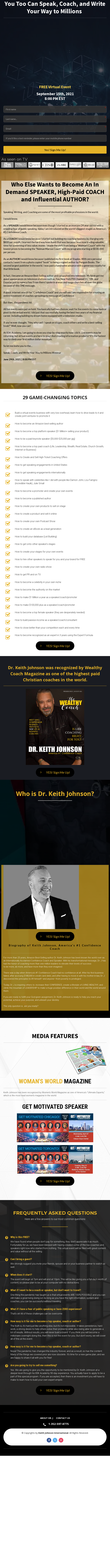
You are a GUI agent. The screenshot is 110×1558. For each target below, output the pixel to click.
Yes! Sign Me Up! (55, 150)
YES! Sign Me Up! (54, 376)
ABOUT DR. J (46, 1418)
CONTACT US (63, 1418)
